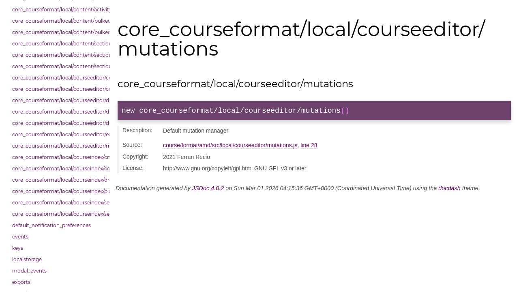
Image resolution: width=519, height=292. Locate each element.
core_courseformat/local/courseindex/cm (58, 157)
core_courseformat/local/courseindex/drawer (58, 180)
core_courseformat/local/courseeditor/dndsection (58, 112)
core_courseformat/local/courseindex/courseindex (58, 168)
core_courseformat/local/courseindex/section (58, 203)
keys (17, 248)
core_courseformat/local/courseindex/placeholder (58, 191)
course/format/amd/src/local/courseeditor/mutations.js (230, 147)
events (20, 237)
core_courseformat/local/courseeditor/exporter (58, 134)
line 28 (308, 147)
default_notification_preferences (51, 225)
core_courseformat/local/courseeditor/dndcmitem (58, 100)
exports (21, 282)
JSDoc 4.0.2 (208, 190)
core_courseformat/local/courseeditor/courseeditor (58, 89)
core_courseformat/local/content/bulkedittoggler (58, 21)
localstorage (27, 259)
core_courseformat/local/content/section (58, 44)
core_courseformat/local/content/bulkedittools (58, 32)
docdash (449, 190)
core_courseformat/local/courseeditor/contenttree (58, 78)
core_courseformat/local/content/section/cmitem (58, 55)
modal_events (29, 271)
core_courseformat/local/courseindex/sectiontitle (58, 214)
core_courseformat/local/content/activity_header (58, 9)
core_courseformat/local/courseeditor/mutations (58, 146)
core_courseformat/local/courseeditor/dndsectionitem (58, 123)
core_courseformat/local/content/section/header (58, 66)
